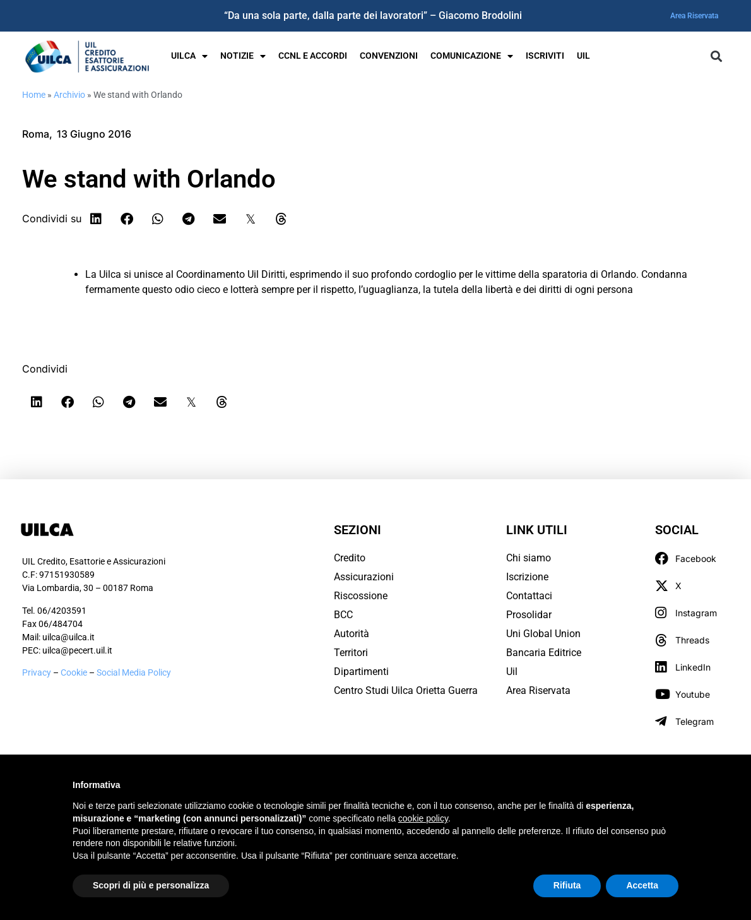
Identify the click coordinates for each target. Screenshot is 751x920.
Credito (349, 558)
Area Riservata (694, 15)
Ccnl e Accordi (312, 56)
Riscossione (360, 596)
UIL (583, 56)
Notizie (243, 56)
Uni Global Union (543, 634)
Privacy (36, 672)
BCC (343, 615)
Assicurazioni (364, 577)
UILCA (189, 56)
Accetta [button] (642, 885)
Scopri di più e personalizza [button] (151, 885)
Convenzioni (389, 56)
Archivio (69, 95)
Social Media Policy (134, 672)
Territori (351, 653)
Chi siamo (528, 558)
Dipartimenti (361, 672)
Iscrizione (527, 577)
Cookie (75, 672)
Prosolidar (529, 615)
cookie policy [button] (423, 818)
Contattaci (529, 596)
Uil (511, 672)
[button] (716, 56)
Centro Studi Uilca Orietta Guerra (406, 690)
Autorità (351, 634)
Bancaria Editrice (543, 653)
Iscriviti (545, 56)
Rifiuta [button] (567, 885)
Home (33, 95)
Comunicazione (471, 56)
